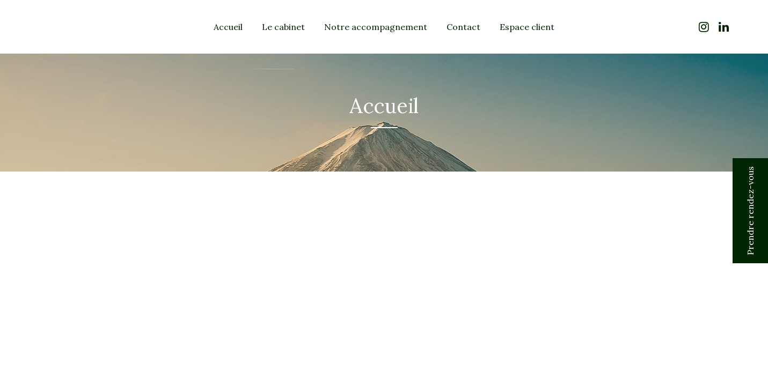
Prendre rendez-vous (750, 210)
